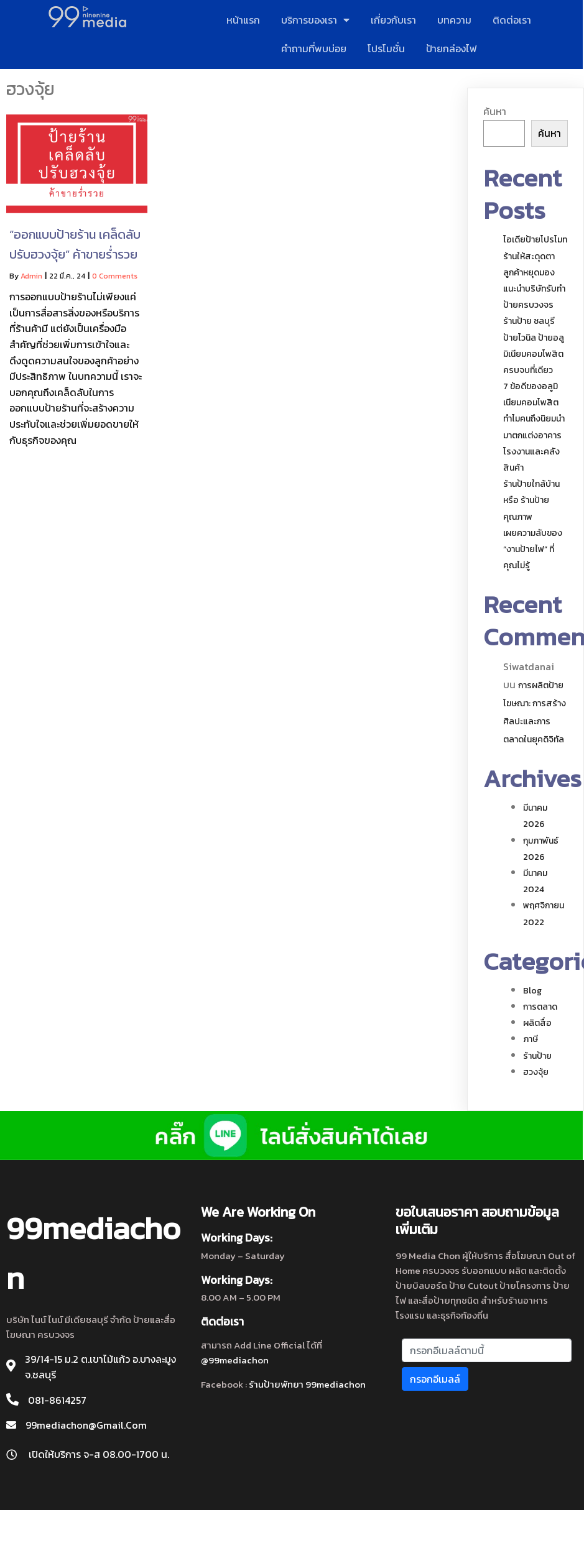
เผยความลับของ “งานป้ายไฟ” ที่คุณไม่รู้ (532, 549)
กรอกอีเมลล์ (435, 1378)
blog (532, 990)
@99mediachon (235, 1360)
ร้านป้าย (537, 1055)
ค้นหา (494, 111)
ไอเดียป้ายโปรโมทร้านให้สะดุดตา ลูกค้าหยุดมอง (535, 256)
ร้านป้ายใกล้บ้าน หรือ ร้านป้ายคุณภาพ (531, 500)
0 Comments (114, 276)
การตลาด (540, 1006)
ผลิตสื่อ (537, 1023)
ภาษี (530, 1039)
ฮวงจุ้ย (536, 1072)
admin (31, 276)
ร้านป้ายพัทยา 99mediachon (307, 1384)
